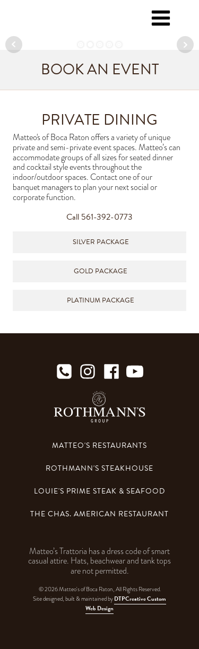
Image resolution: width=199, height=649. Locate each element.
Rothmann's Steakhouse (99, 468)
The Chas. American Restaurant (99, 514)
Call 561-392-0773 (99, 217)
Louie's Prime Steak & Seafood (99, 491)
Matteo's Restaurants (99, 445)
